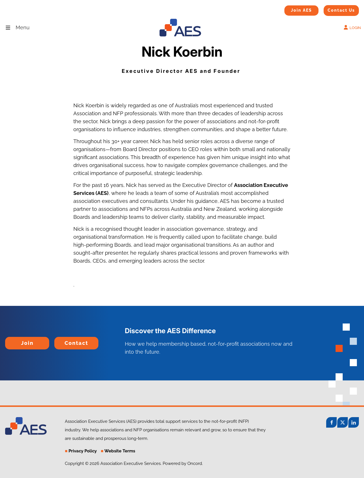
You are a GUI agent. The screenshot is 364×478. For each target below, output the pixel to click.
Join (10, 341)
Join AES (292, 9)
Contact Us (334, 9)
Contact (63, 341)
